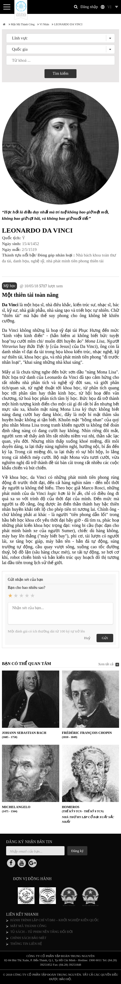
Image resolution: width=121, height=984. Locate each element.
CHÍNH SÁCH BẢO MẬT (28, 938)
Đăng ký (77, 851)
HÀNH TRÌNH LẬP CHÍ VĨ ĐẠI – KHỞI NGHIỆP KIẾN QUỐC (54, 920)
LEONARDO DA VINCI (67, 24)
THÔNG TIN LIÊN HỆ (26, 944)
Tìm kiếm (60, 73)
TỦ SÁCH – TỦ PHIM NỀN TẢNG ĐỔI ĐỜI (41, 932)
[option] (28, 896)
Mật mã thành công (22, 24)
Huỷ (87, 638)
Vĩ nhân (43, 24)
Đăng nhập (89, 7)
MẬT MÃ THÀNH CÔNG (28, 926)
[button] (60, 38)
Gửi (105, 638)
